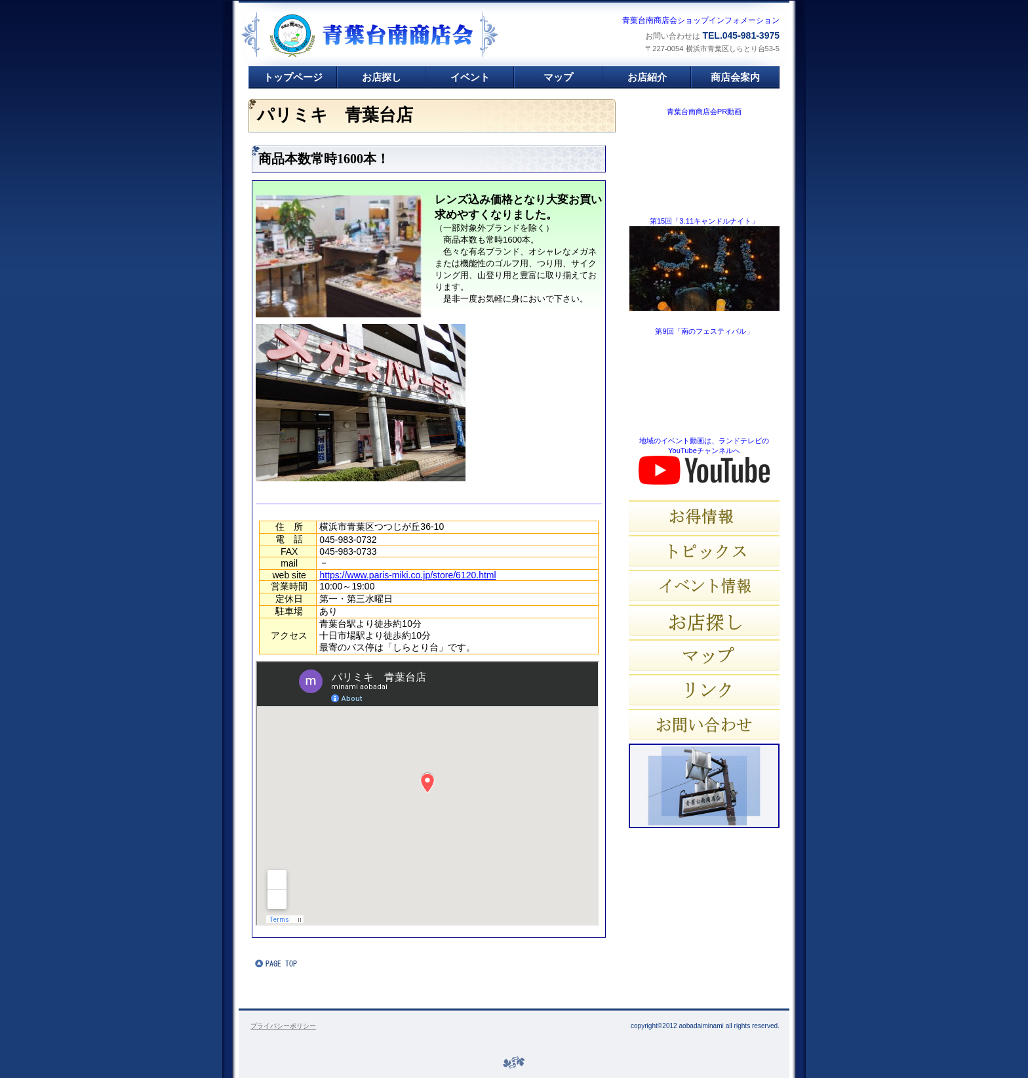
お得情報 (704, 516)
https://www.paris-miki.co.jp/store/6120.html (407, 575)
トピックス (704, 551)
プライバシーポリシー (283, 1025)
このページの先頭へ (294, 963)
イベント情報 (704, 585)
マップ (704, 655)
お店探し (704, 620)
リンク (704, 690)
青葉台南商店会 (399, 36)
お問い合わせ (704, 724)
